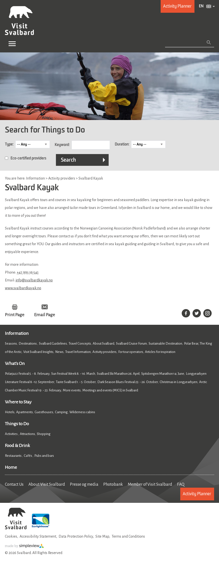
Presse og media (84, 484)
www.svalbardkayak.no (23, 288)
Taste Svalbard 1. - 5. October (76, 382)
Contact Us (14, 484)
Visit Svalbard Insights (38, 352)
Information (17, 333)
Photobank (113, 484)
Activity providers (104, 352)
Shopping (44, 434)
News (59, 352)
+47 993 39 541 (28, 272)
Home (11, 467)
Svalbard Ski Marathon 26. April (118, 373)
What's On (15, 363)
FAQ (180, 484)
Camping (61, 412)
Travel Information (78, 352)
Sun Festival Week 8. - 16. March (73, 373)
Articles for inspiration (160, 352)
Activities (11, 434)
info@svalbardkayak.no (34, 280)
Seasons (11, 343)
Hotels (9, 412)
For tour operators (130, 352)
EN (201, 6)
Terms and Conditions (128, 536)
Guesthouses (44, 412)
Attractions (27, 434)
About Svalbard (103, 343)
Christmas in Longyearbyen (178, 382)
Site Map (102, 536)
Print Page (14, 314)
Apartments (24, 412)
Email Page (44, 314)
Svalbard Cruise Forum (131, 343)
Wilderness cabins (82, 412)
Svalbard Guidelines (53, 343)
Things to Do (17, 423)
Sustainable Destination (165, 343)
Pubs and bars (44, 456)
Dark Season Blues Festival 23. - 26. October (127, 382)
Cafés (28, 456)
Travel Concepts (80, 343)
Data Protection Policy (76, 536)
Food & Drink (17, 445)
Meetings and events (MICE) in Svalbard (110, 390)
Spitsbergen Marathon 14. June (162, 373)
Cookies (11, 536)
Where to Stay (18, 401)
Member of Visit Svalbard (150, 484)
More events (72, 390)
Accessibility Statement (38, 536)
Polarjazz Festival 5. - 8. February (27, 373)
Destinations (28, 343)
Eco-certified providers (28, 158)
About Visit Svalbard (46, 484)
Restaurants (13, 456)
